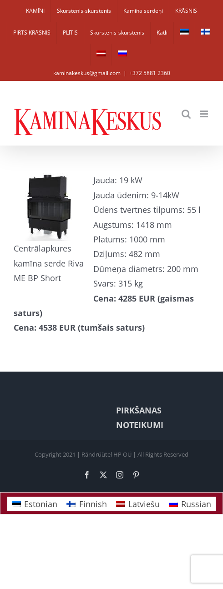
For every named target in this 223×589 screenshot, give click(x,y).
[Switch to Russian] (122, 54)
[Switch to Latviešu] (138, 504)
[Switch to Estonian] (184, 33)
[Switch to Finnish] (205, 33)
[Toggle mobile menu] (204, 114)
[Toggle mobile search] (186, 114)
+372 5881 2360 (149, 73)
